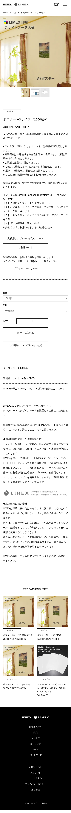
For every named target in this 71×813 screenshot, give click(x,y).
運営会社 (35, 789)
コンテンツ (35, 744)
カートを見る (35, 778)
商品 (14, 13)
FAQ (35, 749)
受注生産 (35, 738)
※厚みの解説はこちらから (50, 388)
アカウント (35, 772)
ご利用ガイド (25, 247)
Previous (3, 51)
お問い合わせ (35, 767)
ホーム (5, 13)
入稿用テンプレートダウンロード (26, 238)
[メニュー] (65, 4)
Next (67, 51)
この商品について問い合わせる (25, 345)
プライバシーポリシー (26, 268)
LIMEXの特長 (35, 727)
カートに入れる (25, 332)
